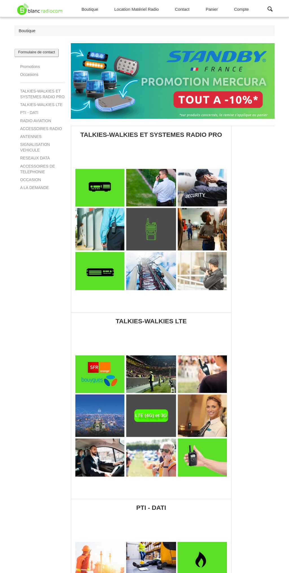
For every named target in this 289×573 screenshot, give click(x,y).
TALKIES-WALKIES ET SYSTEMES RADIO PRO (42, 94)
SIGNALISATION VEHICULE (35, 147)
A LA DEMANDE (34, 187)
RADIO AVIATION (35, 120)
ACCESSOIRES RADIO (41, 128)
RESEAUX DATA (35, 158)
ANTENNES (30, 136)
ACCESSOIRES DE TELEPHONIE (37, 169)
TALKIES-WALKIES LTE (41, 104)
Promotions (30, 66)
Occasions (29, 74)
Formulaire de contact (36, 52)
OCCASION (30, 179)
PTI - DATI (29, 112)
